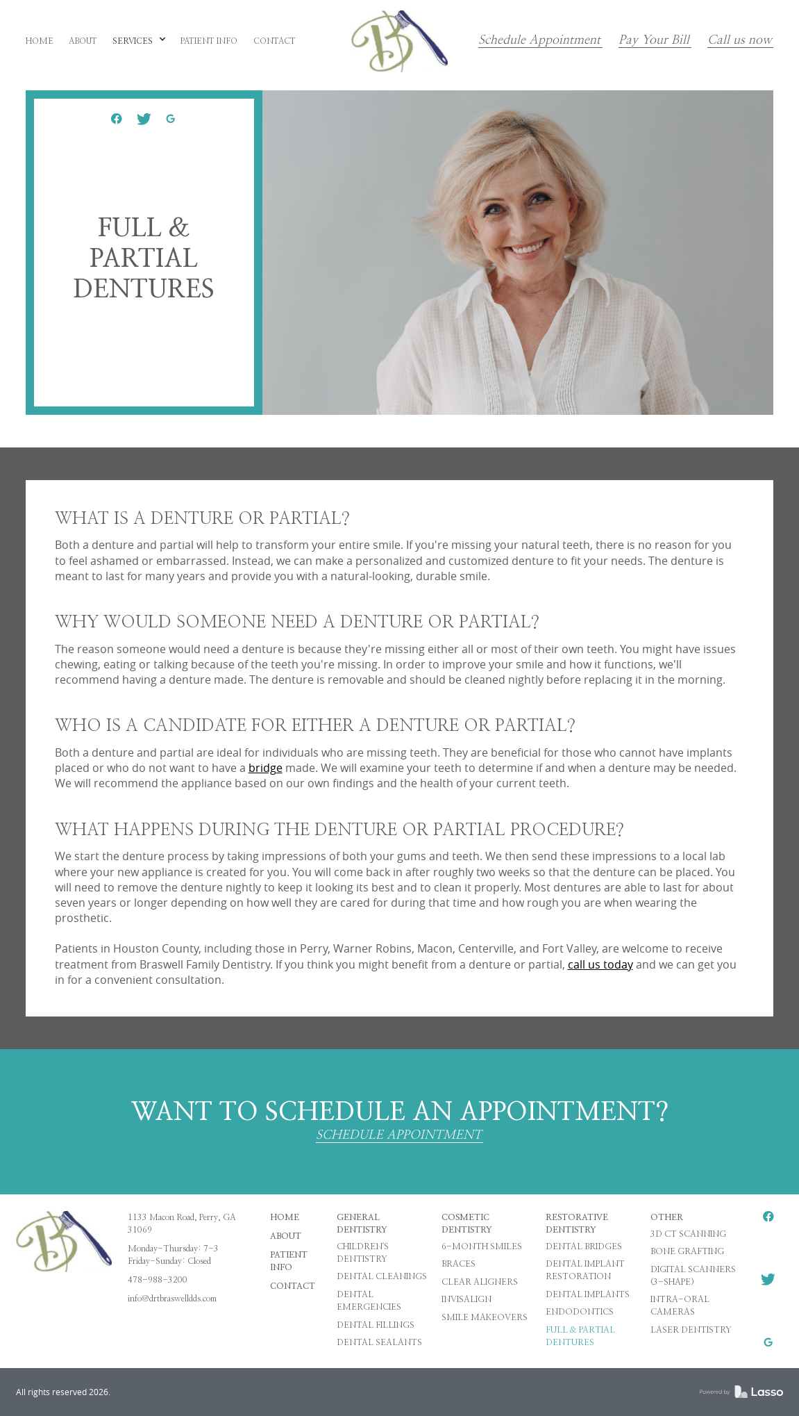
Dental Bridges (584, 1246)
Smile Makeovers (484, 1317)
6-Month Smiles (481, 1246)
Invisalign (466, 1299)
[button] (139, 41)
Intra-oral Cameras (679, 1305)
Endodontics (580, 1312)
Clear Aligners (479, 1282)
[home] (399, 41)
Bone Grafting (687, 1251)
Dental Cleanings (382, 1276)
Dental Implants (588, 1294)
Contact (292, 1286)
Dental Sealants (379, 1342)
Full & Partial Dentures (580, 1336)
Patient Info (289, 1261)
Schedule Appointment (539, 41)
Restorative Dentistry (577, 1223)
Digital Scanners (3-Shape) (693, 1275)
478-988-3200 (157, 1280)
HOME (284, 1217)
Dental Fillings (375, 1325)
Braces (458, 1264)
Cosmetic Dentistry (466, 1223)
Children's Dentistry (363, 1252)
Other (666, 1217)
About (285, 1236)
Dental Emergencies (369, 1300)
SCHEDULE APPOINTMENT (399, 1136)
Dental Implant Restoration (585, 1270)
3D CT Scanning (688, 1234)
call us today (600, 964)
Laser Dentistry (691, 1330)
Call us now (739, 41)
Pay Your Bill (654, 41)
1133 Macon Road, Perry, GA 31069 (182, 1223)
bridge (266, 767)
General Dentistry (362, 1223)
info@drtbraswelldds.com (172, 1298)
